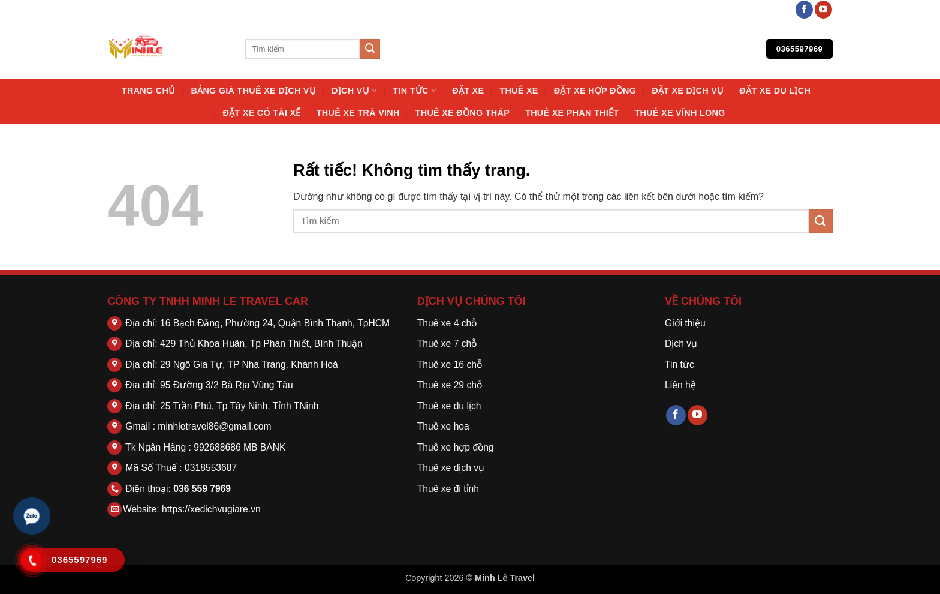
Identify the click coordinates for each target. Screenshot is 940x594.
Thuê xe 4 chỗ (447, 323)
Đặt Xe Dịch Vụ (688, 90)
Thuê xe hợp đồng (455, 447)
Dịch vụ (354, 90)
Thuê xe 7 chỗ (447, 343)
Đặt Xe (468, 90)
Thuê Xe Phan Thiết (572, 113)
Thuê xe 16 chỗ (449, 364)
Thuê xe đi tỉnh (448, 489)
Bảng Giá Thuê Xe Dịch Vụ (253, 90)
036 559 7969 (202, 489)
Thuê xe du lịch (449, 406)
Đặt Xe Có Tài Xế (261, 113)
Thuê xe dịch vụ (450, 468)
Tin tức (414, 90)
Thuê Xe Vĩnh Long (679, 113)
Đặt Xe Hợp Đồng (595, 90)
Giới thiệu (685, 323)
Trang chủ (149, 90)
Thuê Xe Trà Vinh (358, 113)
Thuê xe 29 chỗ (449, 385)
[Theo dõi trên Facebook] (804, 10)
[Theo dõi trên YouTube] (823, 10)
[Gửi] (370, 49)
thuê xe (518, 90)
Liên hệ (680, 385)
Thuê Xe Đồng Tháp (462, 113)
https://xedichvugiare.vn (211, 509)
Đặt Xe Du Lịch (775, 90)
